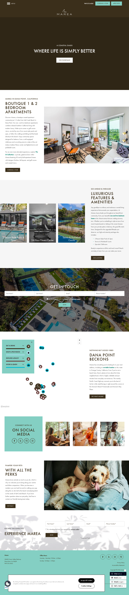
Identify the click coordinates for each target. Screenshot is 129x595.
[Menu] (11, 3)
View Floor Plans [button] (64, 60)
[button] (102, 4)
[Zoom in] (79, 340)
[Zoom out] (79, 343)
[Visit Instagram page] (32, 440)
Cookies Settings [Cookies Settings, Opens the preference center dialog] (86, 586)
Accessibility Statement (118, 565)
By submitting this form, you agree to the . (64, 299)
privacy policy (76, 299)
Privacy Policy (120, 562)
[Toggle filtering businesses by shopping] (28, 352)
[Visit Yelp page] (20, 440)
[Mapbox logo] (5, 406)
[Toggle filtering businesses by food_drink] (28, 346)
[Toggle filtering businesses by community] (28, 365)
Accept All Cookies (86, 580)
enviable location (108, 367)
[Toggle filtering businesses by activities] (28, 359)
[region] (41, 373)
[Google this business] (26, 440)
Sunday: (42, 561)
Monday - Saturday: (45, 558)
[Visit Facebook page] (14, 440)
